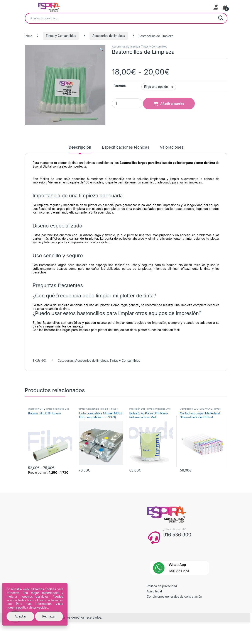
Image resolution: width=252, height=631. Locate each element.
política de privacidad (33, 607)
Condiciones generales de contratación (174, 596)
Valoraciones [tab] (171, 147)
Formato (120, 86)
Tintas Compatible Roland (200, 410)
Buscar (221, 18)
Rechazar (49, 616)
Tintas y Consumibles (61, 35)
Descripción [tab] (80, 147)
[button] (101, 49)
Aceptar (20, 616)
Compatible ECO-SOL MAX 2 (196, 408)
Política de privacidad (162, 586)
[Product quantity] (127, 103)
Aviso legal (154, 591)
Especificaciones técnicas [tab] (125, 147)
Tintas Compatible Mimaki (93, 408)
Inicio (28, 35)
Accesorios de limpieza (108, 35)
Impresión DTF (36, 408)
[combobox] (120, 18)
